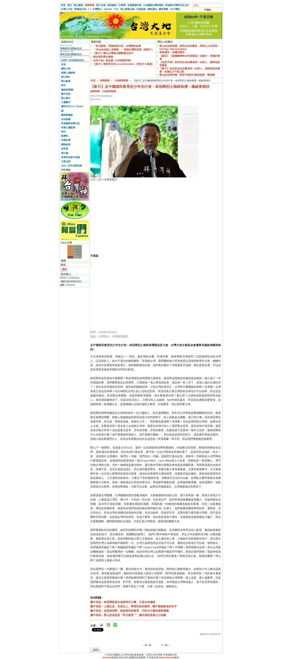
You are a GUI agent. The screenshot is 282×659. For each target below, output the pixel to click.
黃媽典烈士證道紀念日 (71, 48)
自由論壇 (65, 119)
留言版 (64, 148)
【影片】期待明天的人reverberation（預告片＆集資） (124, 64)
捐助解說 (112, 5)
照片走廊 (100, 5)
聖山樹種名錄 (127, 9)
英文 (69, 5)
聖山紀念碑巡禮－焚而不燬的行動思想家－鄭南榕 (187, 74)
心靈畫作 (65, 102)
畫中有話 (65, 94)
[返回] (96, 650)
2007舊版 (175, 9)
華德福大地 (80, 9)
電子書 (64, 153)
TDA (116, 9)
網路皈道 (65, 144)
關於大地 (65, 68)
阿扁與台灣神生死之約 (177, 5)
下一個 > (165, 645)
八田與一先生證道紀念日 (72, 60)
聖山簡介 (65, 77)
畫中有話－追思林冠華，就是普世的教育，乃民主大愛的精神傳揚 (129, 610)
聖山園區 (78, 5)
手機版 (207, 9)
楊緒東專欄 (67, 89)
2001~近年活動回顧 (71, 165)
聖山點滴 (65, 81)
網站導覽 (163, 9)
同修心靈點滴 (68, 127)
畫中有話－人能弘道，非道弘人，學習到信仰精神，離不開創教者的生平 (133, 606)
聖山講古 (65, 98)
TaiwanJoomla (166, 657)
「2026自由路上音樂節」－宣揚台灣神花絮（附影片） (123, 49)
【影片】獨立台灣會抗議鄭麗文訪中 (113, 53)
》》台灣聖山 (95, 9)
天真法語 (65, 161)
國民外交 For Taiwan (72, 106)
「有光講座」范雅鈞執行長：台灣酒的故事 (117, 45)
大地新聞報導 (121, 80)
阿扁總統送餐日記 (70, 123)
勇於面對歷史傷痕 (103, 56)
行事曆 (121, 5)
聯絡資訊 (152, 9)
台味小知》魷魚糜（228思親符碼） (113, 60)
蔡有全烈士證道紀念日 (71, 54)
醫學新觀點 (67, 115)
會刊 (63, 131)
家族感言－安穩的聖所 (172, 52)
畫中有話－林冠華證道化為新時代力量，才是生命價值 (122, 602)
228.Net (108, 9)
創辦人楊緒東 (68, 72)
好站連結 (65, 169)
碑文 (63, 85)
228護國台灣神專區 (153, 5)
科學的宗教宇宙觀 (70, 157)
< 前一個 (147, 645)
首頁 (63, 5)
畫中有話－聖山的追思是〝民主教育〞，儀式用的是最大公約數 (128, 615)
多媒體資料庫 (134, 5)
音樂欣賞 (65, 140)
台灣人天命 (66, 9)
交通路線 (141, 9)
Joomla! (106, 657)
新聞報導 (89, 5)
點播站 (64, 135)
